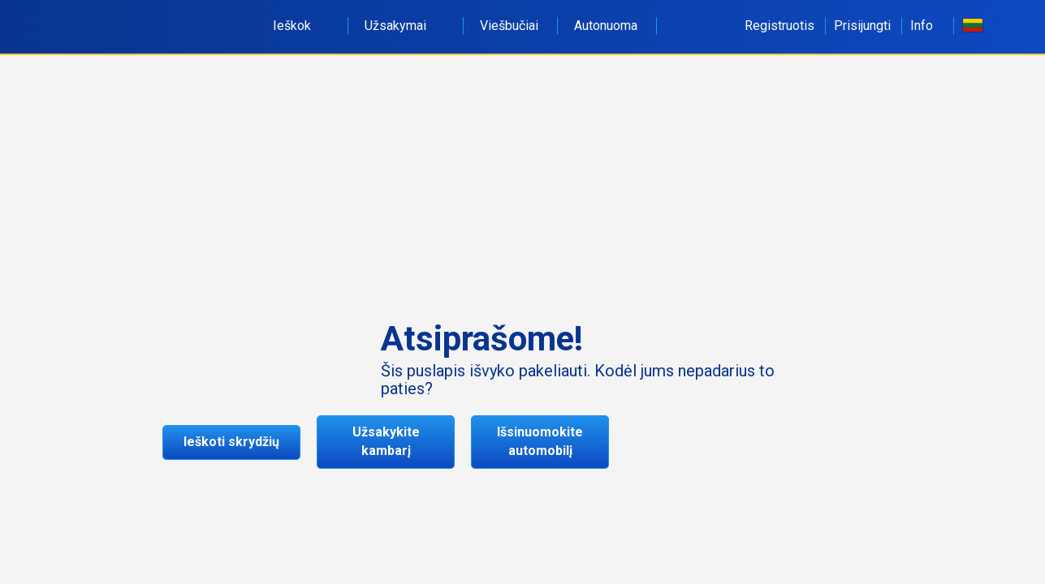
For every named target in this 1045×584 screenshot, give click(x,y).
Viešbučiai (509, 25)
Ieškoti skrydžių (231, 441)
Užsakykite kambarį (386, 441)
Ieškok (301, 25)
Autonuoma (605, 25)
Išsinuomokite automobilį (540, 441)
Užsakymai (404, 25)
